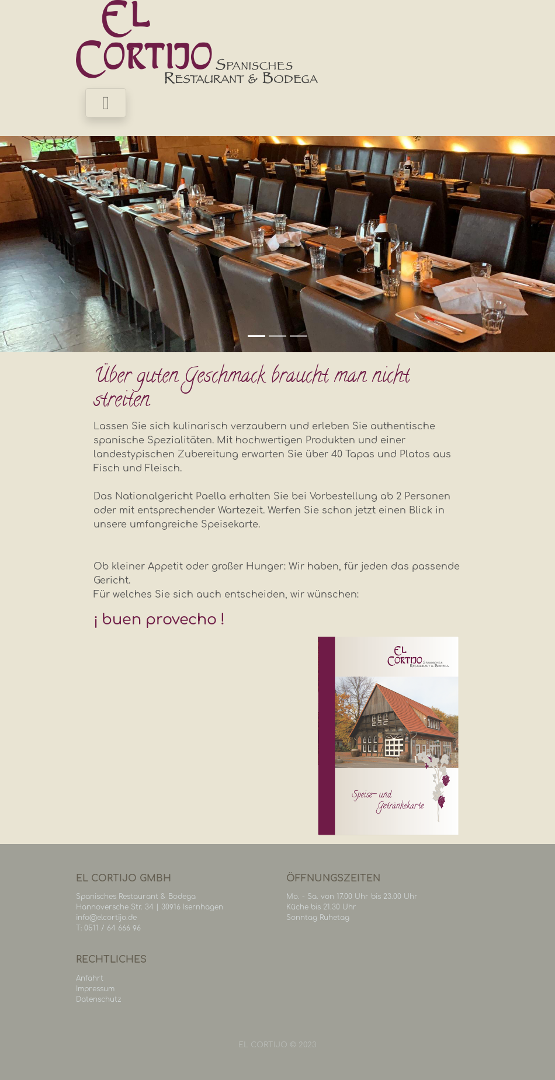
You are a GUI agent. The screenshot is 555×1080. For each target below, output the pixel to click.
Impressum (95, 989)
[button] (42, 244)
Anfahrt (89, 978)
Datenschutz (99, 999)
